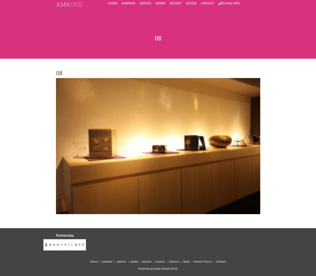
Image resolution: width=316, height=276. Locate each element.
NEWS (186, 261)
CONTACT (207, 3)
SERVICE (145, 3)
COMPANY (128, 3)
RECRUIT (176, 3)
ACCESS (191, 3)
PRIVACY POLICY (203, 261)
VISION (112, 3)
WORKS (160, 3)
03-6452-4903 (230, 3)
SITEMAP (221, 261)
